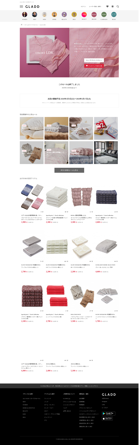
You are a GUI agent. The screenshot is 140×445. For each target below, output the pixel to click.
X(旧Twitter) (105, 398)
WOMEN (25, 404)
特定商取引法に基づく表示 (87, 417)
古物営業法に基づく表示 (86, 420)
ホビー (46, 411)
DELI (24, 417)
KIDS (24, 414)
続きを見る (91, 51)
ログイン (83, 6)
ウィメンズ (47, 398)
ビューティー (48, 417)
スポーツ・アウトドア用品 (52, 414)
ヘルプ (65, 408)
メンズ (46, 401)
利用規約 (81, 404)
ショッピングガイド (69, 404)
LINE (103, 404)
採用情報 (81, 401)
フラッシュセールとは (69, 401)
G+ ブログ (105, 407)
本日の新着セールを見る (69, 170)
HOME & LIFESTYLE (29, 408)
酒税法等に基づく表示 (85, 426)
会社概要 (81, 398)
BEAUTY (25, 411)
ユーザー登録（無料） (95, 6)
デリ (45, 420)
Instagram (104, 401)
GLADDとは (66, 398)
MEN (24, 401)
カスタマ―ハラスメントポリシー (89, 414)
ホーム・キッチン (49, 404)
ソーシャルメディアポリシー (87, 411)
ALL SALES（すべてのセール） (32, 398)
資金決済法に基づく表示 (86, 423)
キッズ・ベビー (48, 408)
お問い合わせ (67, 411)
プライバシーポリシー (85, 408)
